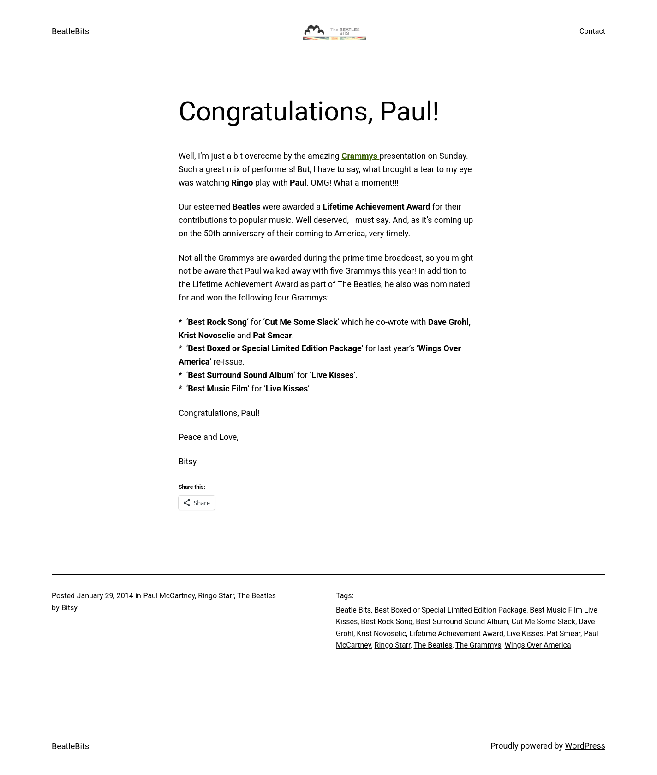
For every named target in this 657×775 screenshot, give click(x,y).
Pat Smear (563, 633)
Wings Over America (538, 645)
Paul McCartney (169, 595)
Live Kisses (525, 633)
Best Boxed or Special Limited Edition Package (450, 610)
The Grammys (478, 645)
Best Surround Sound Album (462, 621)
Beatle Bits (353, 610)
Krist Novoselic (381, 633)
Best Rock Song (386, 621)
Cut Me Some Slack (544, 621)
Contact (592, 31)
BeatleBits (70, 31)
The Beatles (256, 595)
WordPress (585, 746)
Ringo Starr (216, 595)
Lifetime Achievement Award (456, 633)
